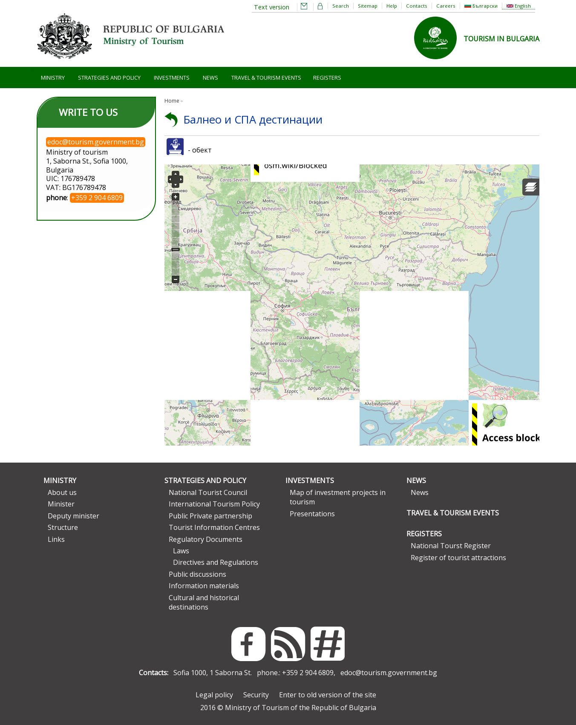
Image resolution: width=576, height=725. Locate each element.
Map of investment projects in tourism (338, 497)
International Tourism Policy (214, 504)
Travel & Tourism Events (266, 77)
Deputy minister (73, 516)
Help (391, 6)
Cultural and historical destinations (204, 602)
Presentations (312, 513)
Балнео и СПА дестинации (253, 119)
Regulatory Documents (205, 539)
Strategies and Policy (109, 77)
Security (256, 694)
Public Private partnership (210, 516)
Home (171, 100)
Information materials (204, 585)
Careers (445, 6)
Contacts (416, 6)
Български (481, 6)
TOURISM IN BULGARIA (501, 38)
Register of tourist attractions (458, 557)
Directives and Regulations (215, 562)
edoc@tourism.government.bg (388, 672)
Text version (271, 7)
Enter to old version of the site (327, 694)
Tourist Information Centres (214, 527)
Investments (172, 77)
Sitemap (367, 6)
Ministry (53, 77)
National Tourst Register (451, 545)
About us (62, 492)
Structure (63, 527)
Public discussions (197, 574)
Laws (181, 550)
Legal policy (214, 694)
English (519, 6)
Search (340, 6)
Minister (61, 504)
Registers (327, 77)
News (210, 77)
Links (56, 539)
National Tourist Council (208, 492)
